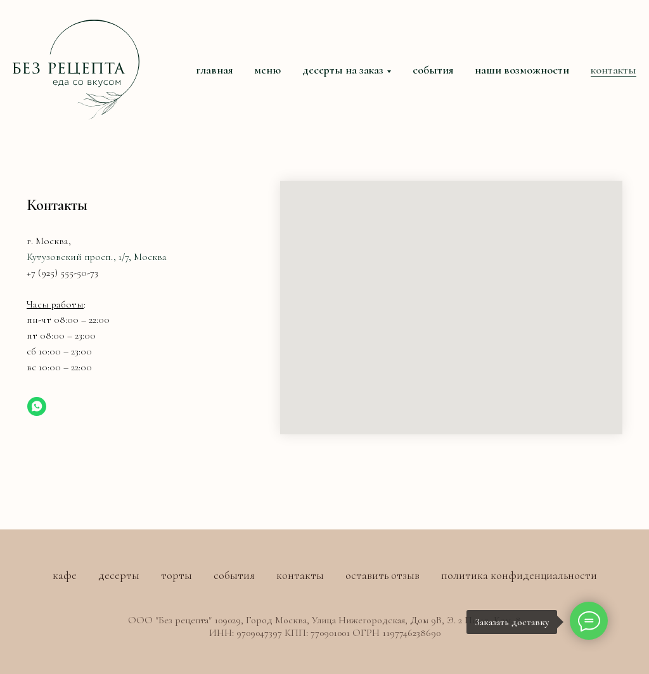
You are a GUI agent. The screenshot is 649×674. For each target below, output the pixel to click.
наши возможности (522, 70)
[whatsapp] (36, 406)
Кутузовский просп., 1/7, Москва (97, 256)
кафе (65, 575)
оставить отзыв (382, 575)
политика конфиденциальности (519, 575)
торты (176, 575)
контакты (613, 70)
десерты (118, 575)
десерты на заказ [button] (342, 70)
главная (214, 70)
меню (267, 70)
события (433, 70)
